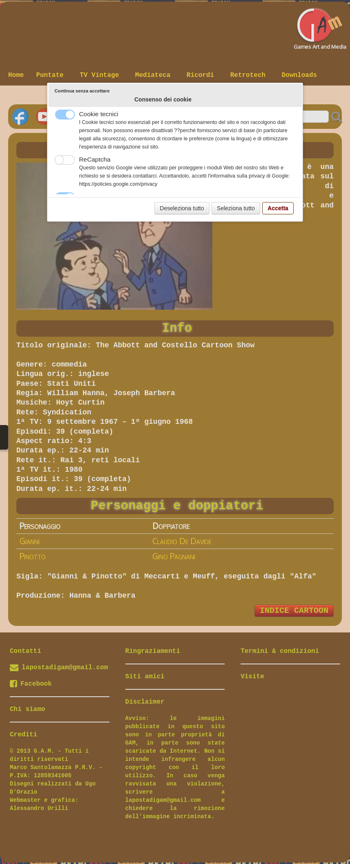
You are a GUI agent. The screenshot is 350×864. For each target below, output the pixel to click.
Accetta (278, 208)
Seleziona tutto (236, 208)
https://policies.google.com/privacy (118, 184)
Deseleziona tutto (182, 208)
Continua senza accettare (82, 90)
